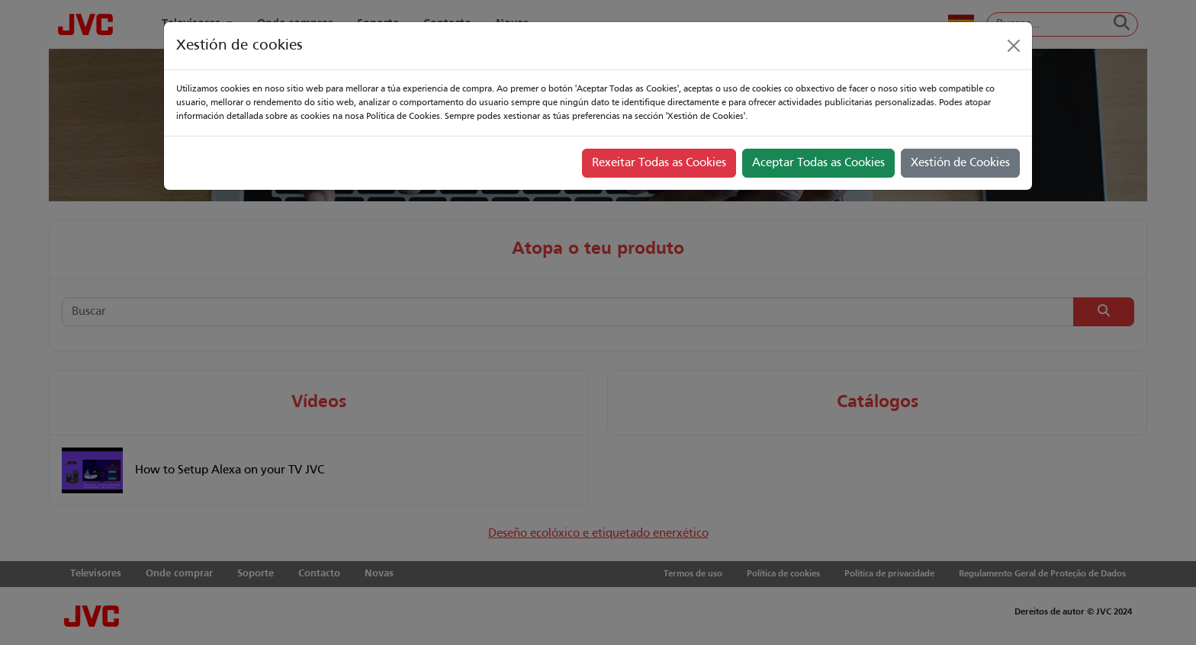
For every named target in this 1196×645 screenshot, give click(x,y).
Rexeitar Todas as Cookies (659, 163)
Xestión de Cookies (960, 163)
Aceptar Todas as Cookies (818, 163)
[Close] (1013, 46)
